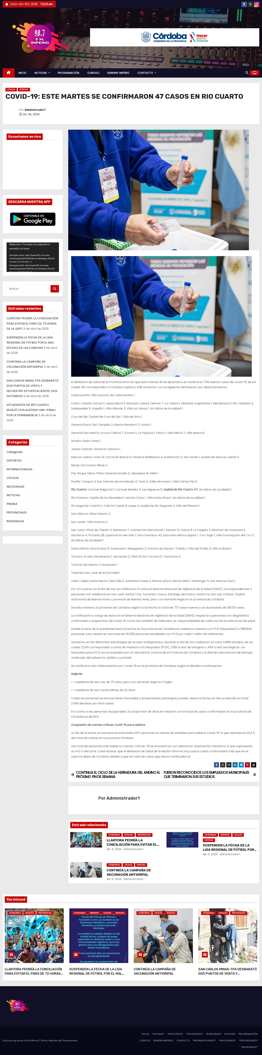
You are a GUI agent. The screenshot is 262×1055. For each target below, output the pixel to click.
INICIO (23, 73)
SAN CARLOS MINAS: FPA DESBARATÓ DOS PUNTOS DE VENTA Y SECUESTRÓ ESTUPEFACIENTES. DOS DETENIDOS (227, 975)
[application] (33, 257)
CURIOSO (93, 73)
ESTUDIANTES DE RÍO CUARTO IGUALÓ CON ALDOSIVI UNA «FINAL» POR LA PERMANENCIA (31, 410)
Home (145, 1034)
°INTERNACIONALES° (204, 1040)
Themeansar (70, 1040)
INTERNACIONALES (19, 469)
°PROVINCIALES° (248, 1040)
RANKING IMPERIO (118, 73)
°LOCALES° (158, 1034)
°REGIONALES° (249, 1047)
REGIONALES (15, 521)
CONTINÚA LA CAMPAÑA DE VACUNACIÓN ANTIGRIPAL (129, 872)
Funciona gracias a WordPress (21, 1040)
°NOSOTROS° (175, 1034)
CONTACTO (147, 73)
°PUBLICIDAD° (214, 1034)
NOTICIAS (42, 73)
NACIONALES (15, 487)
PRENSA (12, 504)
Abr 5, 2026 (114, 849)
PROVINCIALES (17, 512)
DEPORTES (14, 460)
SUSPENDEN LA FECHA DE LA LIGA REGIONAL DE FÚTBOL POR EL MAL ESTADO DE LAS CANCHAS (30, 342)
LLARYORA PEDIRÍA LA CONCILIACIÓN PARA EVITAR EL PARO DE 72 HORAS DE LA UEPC (32, 323)
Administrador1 (35, 109)
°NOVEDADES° (194, 1034)
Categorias (14, 452)
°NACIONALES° (227, 1040)
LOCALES (11, 89)
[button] (246, 73)
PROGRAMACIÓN (68, 73)
